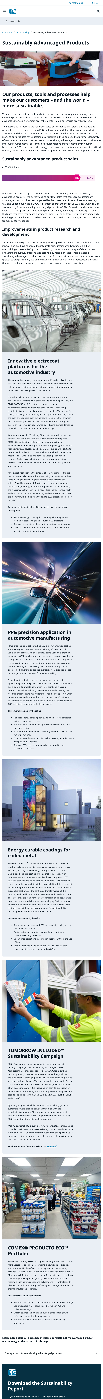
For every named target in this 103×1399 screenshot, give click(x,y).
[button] (51, 1353)
